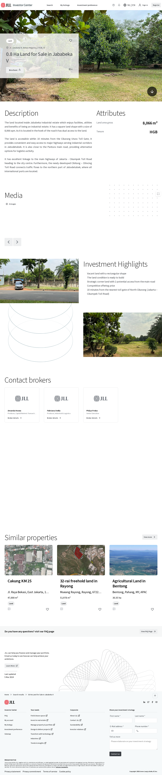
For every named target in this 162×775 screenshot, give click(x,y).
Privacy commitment (32, 771)
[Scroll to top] (155, 695)
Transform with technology (42, 734)
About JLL (75, 715)
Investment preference (13, 729)
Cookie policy (65, 771)
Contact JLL (75, 720)
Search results (18, 694)
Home (7, 694)
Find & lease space (39, 715)
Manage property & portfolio (43, 725)
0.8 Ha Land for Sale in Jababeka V (41, 694)
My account (9, 720)
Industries (36, 738)
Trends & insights (38, 743)
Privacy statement (13, 771)
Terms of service (50, 771)
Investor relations (78, 729)
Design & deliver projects (42, 729)
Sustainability (76, 725)
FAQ (6, 715)
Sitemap (8, 734)
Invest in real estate (39, 720)
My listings (9, 725)
